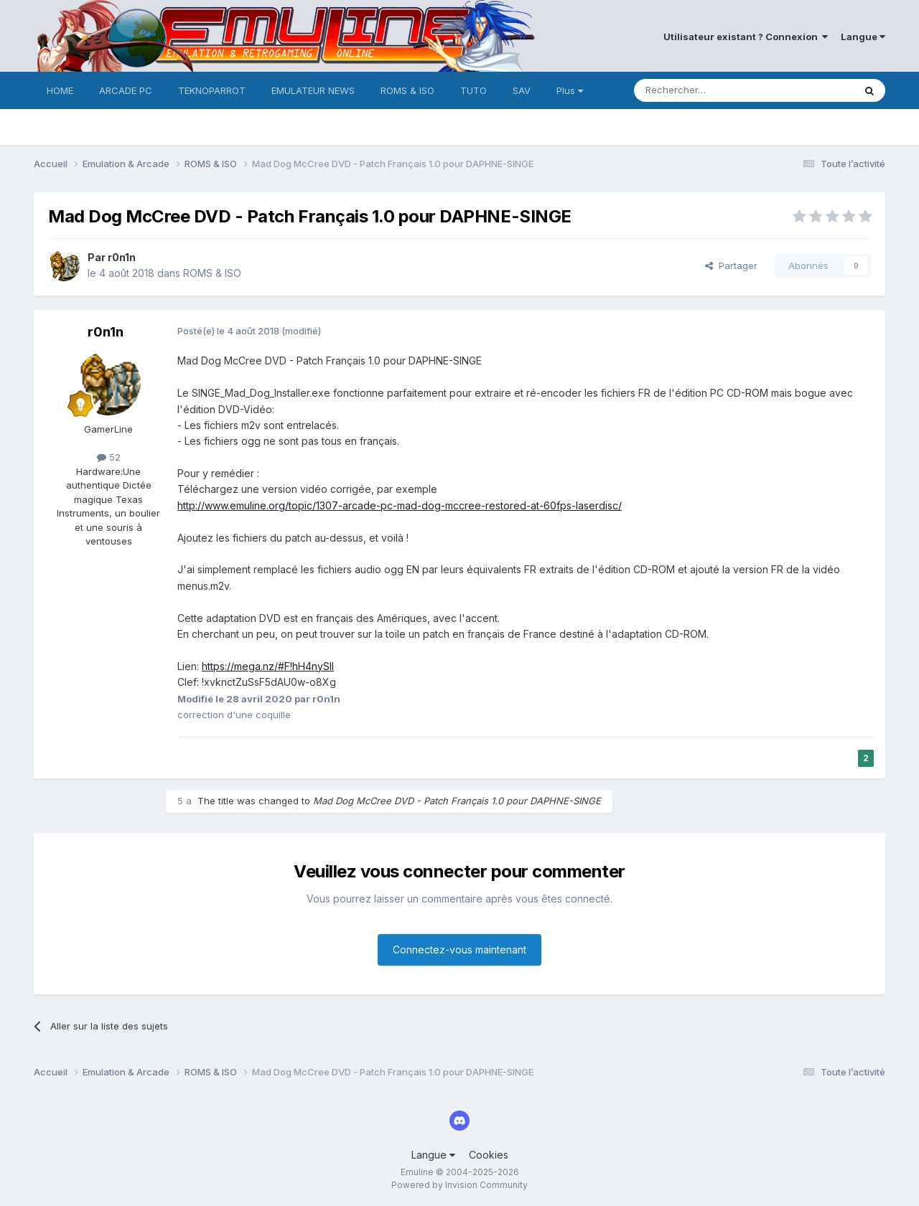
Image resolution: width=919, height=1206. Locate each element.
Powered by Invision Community (459, 1184)
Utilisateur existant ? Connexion (745, 36)
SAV (522, 90)
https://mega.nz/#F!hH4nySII (268, 666)
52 (109, 457)
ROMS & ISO (407, 90)
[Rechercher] (712, 90)
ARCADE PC (125, 90)
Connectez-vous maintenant (459, 949)
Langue (863, 36)
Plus (569, 90)
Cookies (488, 1155)
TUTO (473, 90)
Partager (731, 265)
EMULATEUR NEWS (313, 90)
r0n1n (122, 257)
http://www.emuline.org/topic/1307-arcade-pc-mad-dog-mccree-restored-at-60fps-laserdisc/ (399, 505)
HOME (60, 90)
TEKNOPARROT (212, 90)
